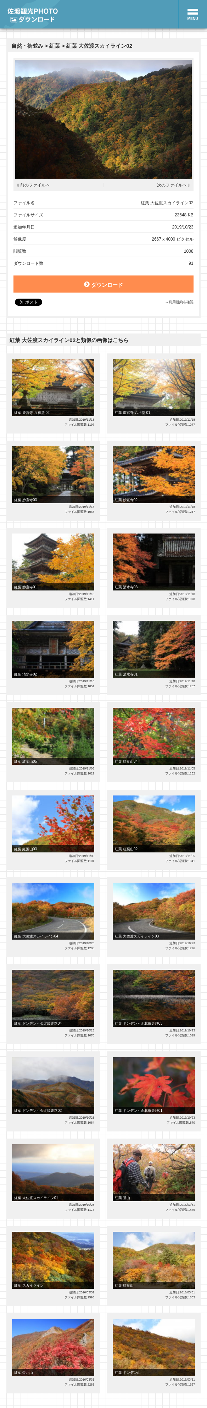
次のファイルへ (172, 185)
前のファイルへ (35, 185)
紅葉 (54, 46)
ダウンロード (103, 284)
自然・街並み (27, 46)
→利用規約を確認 (179, 302)
